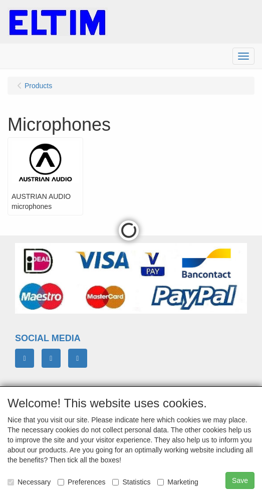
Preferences (81, 482)
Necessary (29, 482)
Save (240, 480)
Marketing (177, 482)
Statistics (131, 482)
